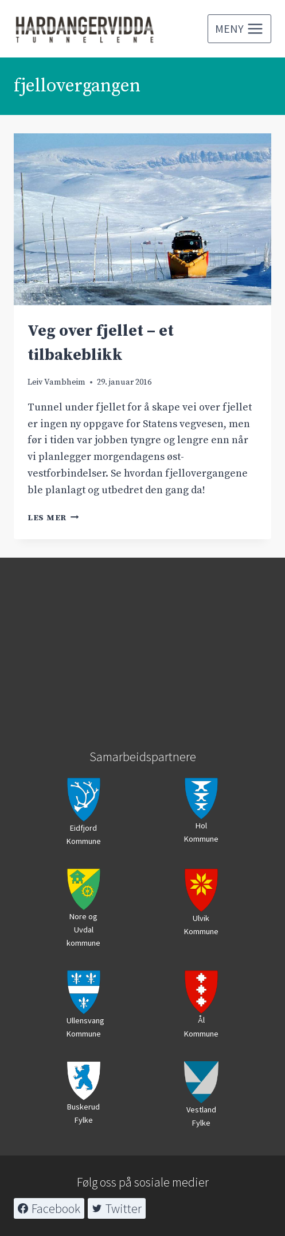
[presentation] (142, 219)
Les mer (53, 518)
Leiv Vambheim (56, 382)
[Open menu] (239, 28)
